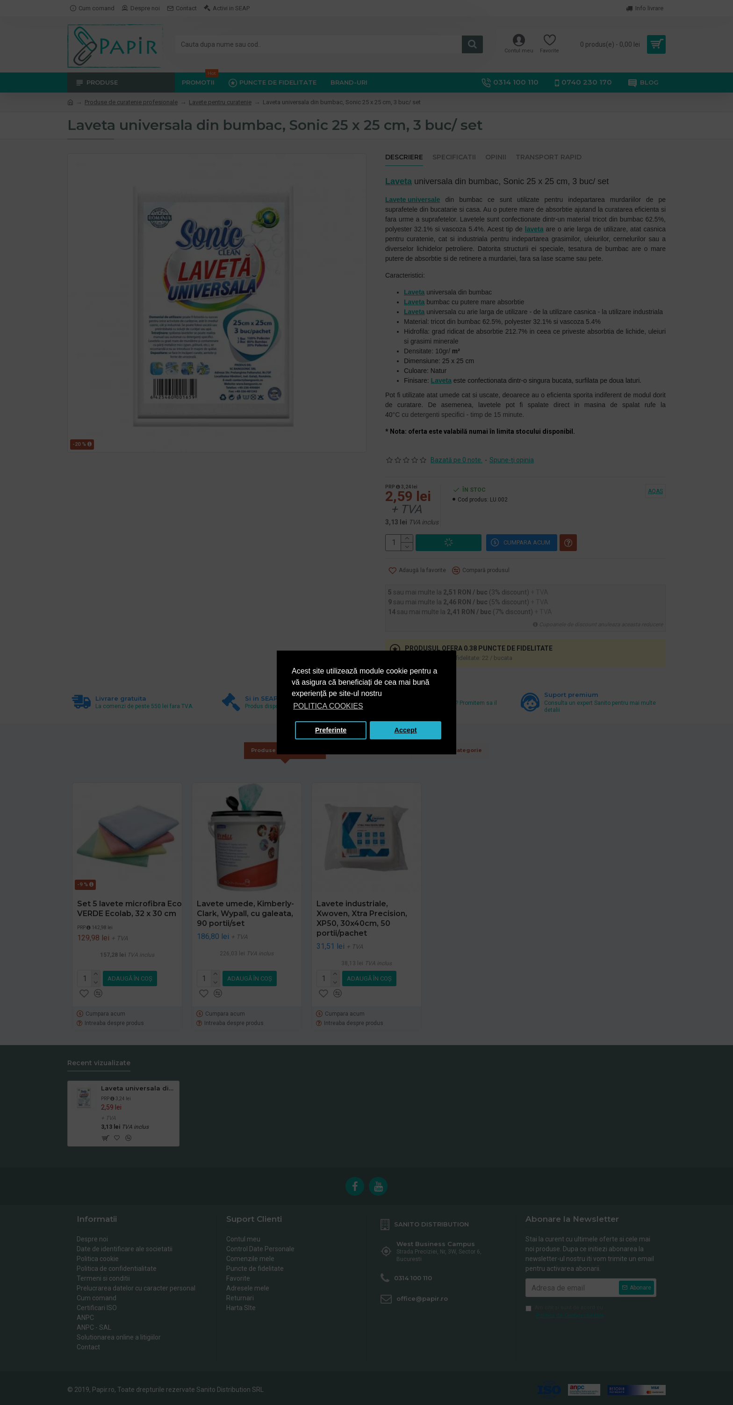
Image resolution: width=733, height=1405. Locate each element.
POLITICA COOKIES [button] (328, 706)
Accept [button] (406, 730)
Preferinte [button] (330, 730)
